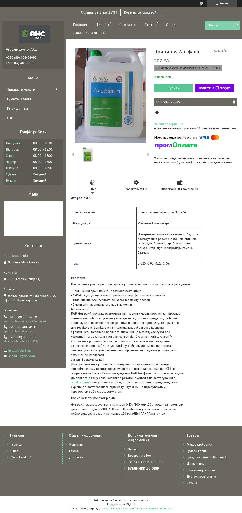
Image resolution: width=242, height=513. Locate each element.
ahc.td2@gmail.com (22, 356)
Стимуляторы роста (201, 470)
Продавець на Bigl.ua (121, 504)
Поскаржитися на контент (118, 508)
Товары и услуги (21, 89)
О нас (170, 24)
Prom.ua (143, 500)
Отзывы (133, 449)
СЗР (10, 118)
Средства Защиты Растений (206, 457)
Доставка (76, 457)
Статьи (150, 24)
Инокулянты (17, 108)
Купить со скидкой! (141, 12)
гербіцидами (80, 382)
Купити (173, 88)
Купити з (215, 88)
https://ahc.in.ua (19, 350)
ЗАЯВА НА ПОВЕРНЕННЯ (146, 462)
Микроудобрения (199, 445)
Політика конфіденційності (155, 508)
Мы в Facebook (21, 457)
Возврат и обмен (140, 456)
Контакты (126, 24)
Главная (80, 24)
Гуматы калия (19, 99)
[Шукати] (235, 25)
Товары (102, 24)
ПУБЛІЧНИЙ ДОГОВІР (143, 468)
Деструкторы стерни (201, 476)
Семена (192, 483)
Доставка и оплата (90, 32)
